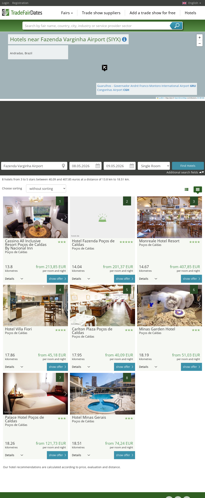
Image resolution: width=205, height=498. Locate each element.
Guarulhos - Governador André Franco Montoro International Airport (146, 86)
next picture (65, 217)
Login (5, 3)
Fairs (67, 12)
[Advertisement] (103, 129)
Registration (20, 3)
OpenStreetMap (181, 98)
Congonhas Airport (113, 90)
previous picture (5, 217)
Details (14, 279)
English (194, 3)
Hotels (190, 12)
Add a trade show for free (153, 12)
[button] (102, 65)
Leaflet (160, 98)
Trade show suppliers (101, 12)
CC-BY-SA (200, 98)
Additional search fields (182, 172)
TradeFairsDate (22, 12)
